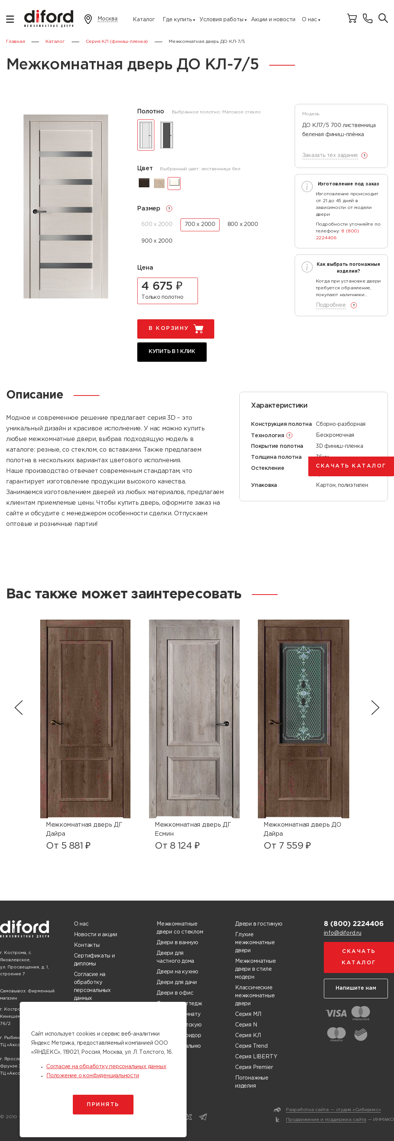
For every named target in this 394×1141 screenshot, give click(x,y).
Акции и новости (273, 19)
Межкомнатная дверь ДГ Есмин (193, 829)
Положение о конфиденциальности (92, 1076)
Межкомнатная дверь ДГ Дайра (84, 829)
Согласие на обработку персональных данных (92, 986)
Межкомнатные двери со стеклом (180, 928)
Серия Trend (251, 1046)
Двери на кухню (177, 972)
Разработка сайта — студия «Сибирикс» (333, 1110)
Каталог (144, 19)
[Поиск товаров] (383, 18)
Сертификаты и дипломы (94, 960)
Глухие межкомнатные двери (255, 942)
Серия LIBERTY (256, 1057)
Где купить (177, 19)
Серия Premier (254, 1067)
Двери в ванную (177, 942)
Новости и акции (95, 934)
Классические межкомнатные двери (255, 996)
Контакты (87, 945)
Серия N (246, 1025)
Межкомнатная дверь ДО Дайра (302, 829)
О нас (309, 19)
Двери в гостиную (259, 924)
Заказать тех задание (330, 155)
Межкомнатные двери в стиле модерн (255, 969)
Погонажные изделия (251, 1082)
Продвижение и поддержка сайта (326, 1119)
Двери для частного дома (175, 957)
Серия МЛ (248, 1014)
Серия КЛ (248, 1035)
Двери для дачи (177, 982)
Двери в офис (175, 993)
